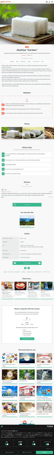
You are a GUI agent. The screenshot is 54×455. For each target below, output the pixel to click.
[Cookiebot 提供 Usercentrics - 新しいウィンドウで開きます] (48, 426)
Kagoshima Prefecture (6, 67)
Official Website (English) (25, 257)
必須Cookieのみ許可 (9, 452)
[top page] (4, 271)
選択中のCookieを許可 (27, 452)
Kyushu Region (17, 271)
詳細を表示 (48, 448)
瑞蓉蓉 (5, 189)
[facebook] (25, 268)
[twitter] (28, 268)
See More (51, 191)
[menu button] (52, 1)
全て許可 (44, 452)
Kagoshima (23, 271)
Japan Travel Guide (10, 271)
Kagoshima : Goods (30, 271)
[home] (5, 2)
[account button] (49, 2)
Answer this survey (27, 338)
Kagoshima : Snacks (38, 271)
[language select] (46, 2)
